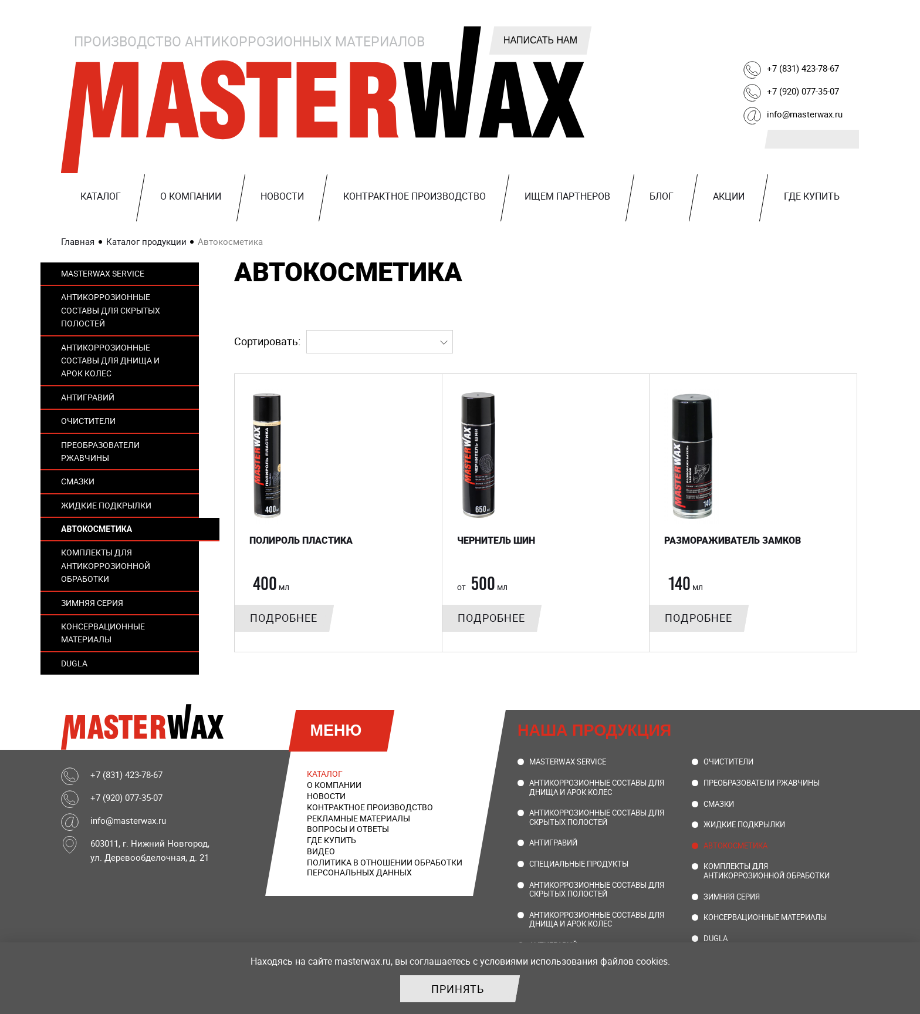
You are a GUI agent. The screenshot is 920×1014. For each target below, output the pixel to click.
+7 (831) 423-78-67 (803, 68)
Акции (729, 196)
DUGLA (74, 663)
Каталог (100, 196)
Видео (321, 851)
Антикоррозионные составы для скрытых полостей (110, 310)
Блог (662, 196)
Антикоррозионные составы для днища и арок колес (110, 360)
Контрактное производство (414, 196)
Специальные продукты (578, 863)
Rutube (788, 36)
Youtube (817, 36)
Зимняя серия (92, 602)
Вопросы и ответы (348, 828)
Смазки (77, 481)
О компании (190, 196)
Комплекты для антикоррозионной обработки (105, 565)
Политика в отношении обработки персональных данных (384, 867)
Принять (457, 989)
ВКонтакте (728, 36)
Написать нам (540, 40)
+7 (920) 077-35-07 (803, 91)
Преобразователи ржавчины (100, 451)
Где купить (812, 196)
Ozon (847, 36)
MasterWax (325, 99)
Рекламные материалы (358, 818)
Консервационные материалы (103, 633)
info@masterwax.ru (805, 114)
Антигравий (87, 397)
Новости (282, 196)
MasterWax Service (102, 273)
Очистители (88, 420)
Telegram (758, 36)
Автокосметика (96, 529)
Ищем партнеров (567, 196)
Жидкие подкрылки (106, 505)
